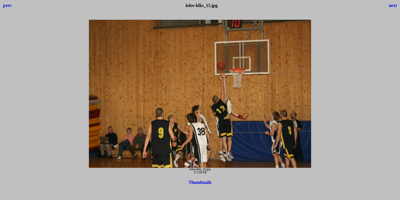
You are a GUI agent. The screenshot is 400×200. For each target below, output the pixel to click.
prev (7, 5)
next (393, 5)
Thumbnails (200, 182)
